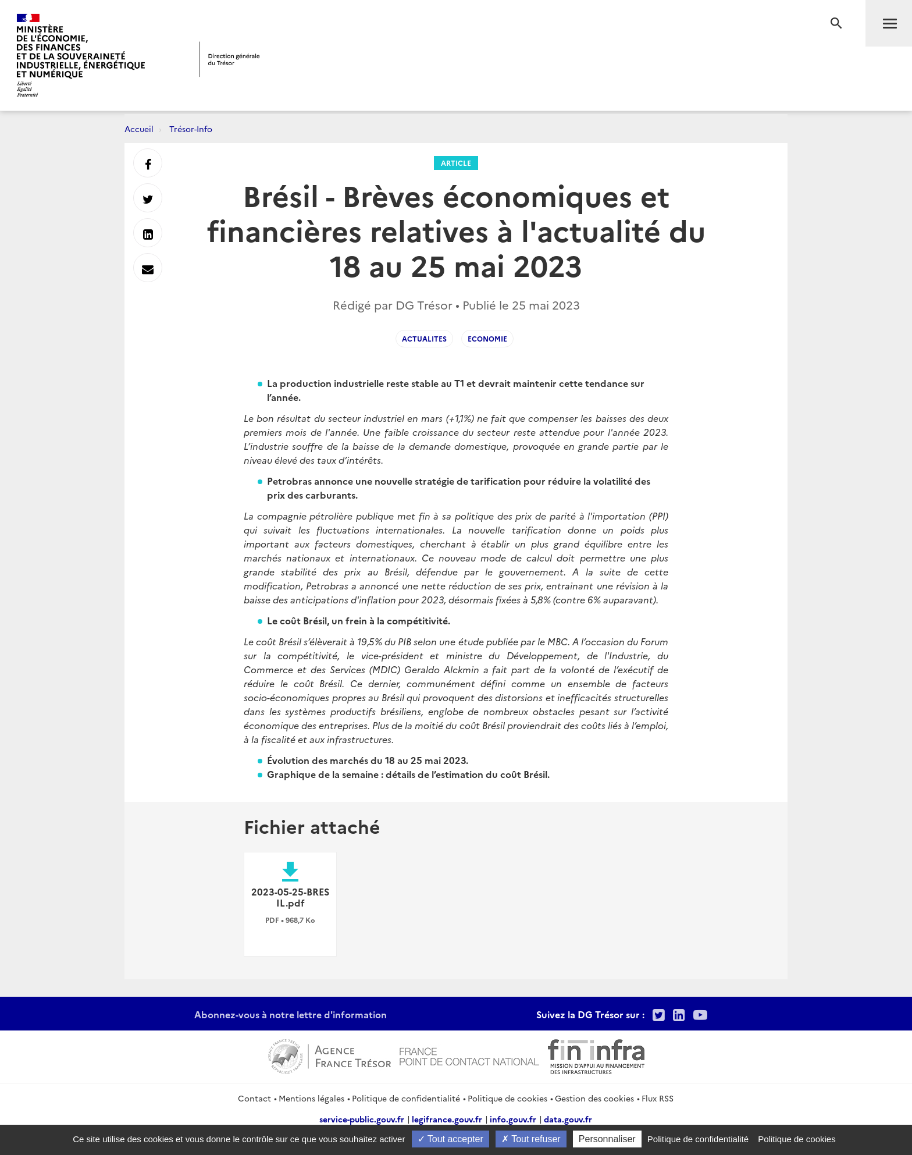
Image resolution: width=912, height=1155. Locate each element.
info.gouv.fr (513, 1119)
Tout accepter (450, 1139)
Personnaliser (607, 1139)
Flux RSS (658, 1098)
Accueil (139, 128)
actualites (424, 338)
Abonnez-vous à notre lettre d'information (290, 1014)
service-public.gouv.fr (361, 1119)
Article (456, 163)
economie (487, 338)
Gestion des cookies (594, 1098)
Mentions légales (311, 1098)
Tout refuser (531, 1139)
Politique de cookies (507, 1098)
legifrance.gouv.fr (447, 1119)
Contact (254, 1098)
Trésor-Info (190, 128)
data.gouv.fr (568, 1119)
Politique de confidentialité (406, 1098)
